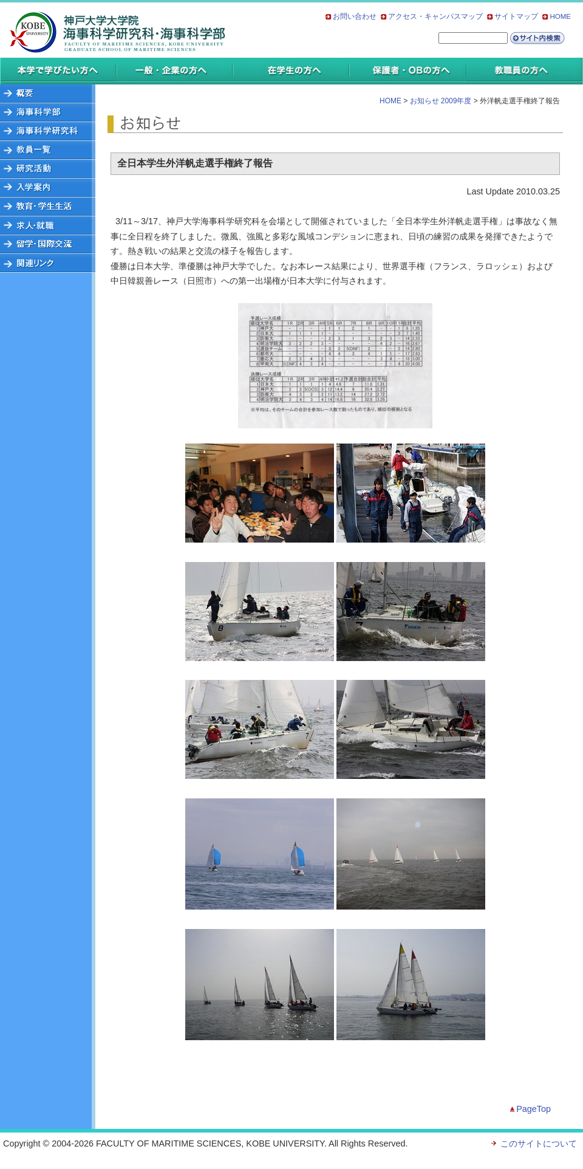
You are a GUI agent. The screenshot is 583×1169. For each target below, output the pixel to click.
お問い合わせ (355, 16)
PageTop (533, 1109)
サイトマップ (516, 16)
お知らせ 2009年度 (441, 101)
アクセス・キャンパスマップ (435, 16)
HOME (560, 16)
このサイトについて (538, 1143)
